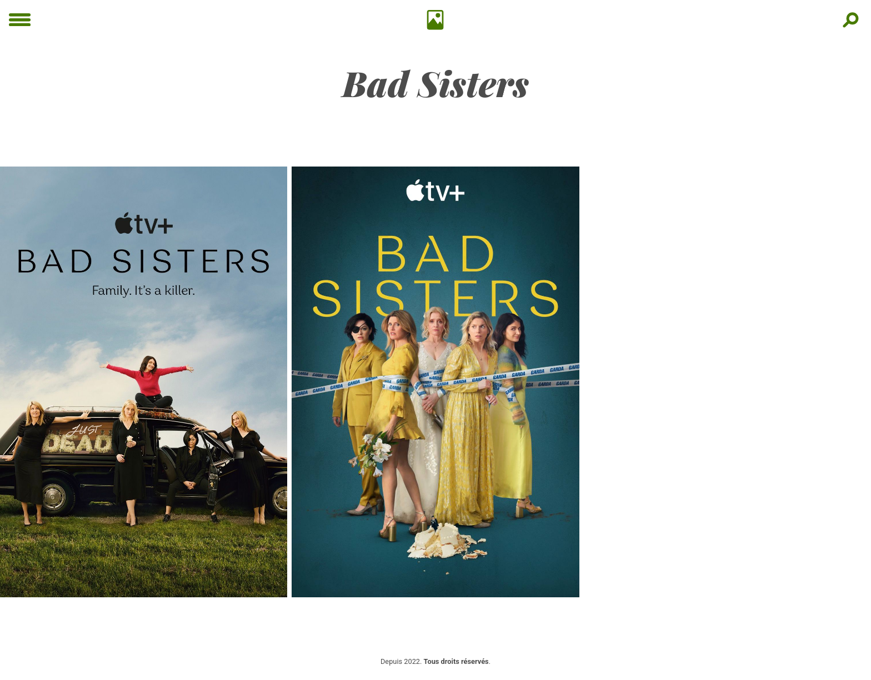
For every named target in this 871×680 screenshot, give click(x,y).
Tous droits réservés (456, 661)
